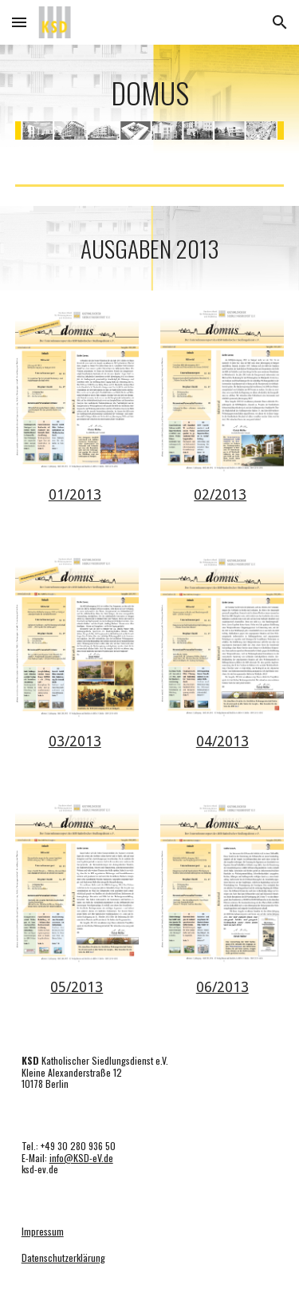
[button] (19, 22)
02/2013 (220, 495)
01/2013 (75, 495)
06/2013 (222, 987)
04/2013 (222, 741)
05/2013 (76, 987)
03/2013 (75, 741)
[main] (150, 92)
